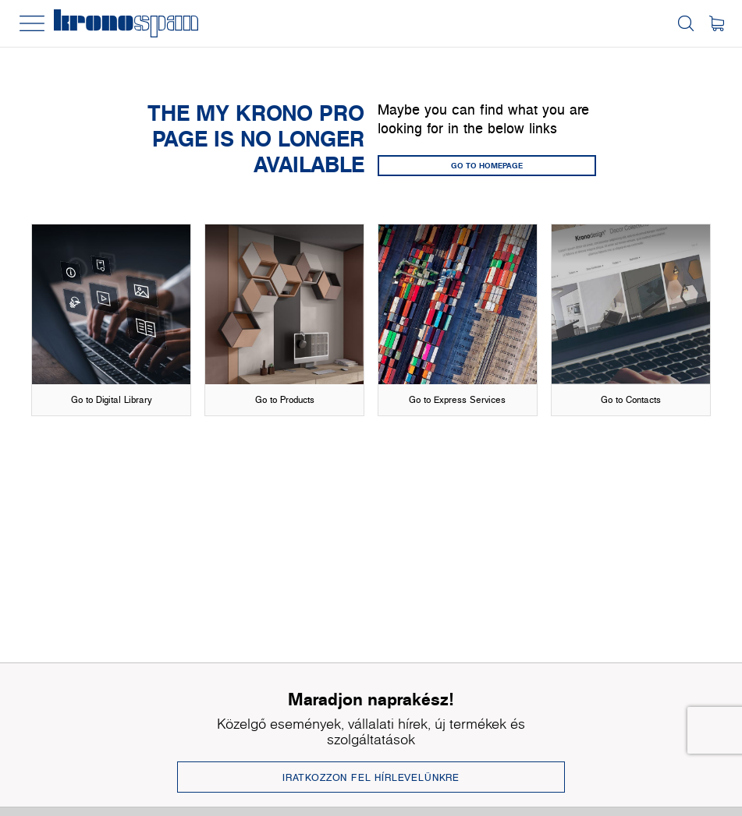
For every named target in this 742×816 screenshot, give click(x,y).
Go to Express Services (457, 399)
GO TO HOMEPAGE (487, 165)
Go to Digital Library (111, 399)
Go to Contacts (631, 399)
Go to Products (284, 399)
